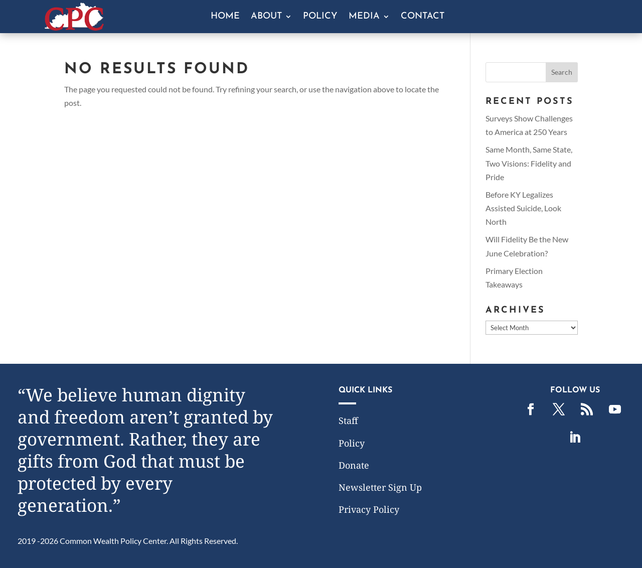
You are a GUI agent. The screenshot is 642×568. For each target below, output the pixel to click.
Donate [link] (354, 465)
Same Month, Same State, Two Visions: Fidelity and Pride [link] (529, 163)
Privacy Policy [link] (369, 509)
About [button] (266, 17)
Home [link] (225, 17)
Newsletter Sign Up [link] (380, 487)
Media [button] (364, 17)
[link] (74, 27)
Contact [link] (422, 17)
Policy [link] (320, 17)
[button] (562, 72)
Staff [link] (348, 420)
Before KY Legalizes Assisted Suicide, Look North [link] (523, 208)
